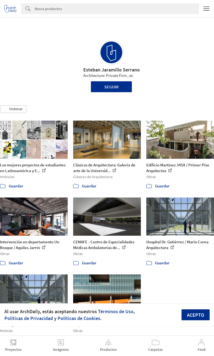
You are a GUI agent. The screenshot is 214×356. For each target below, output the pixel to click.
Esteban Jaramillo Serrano (111, 70)
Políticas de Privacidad (28, 318)
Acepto (195, 315)
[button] (13, 109)
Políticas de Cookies (79, 318)
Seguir (111, 86)
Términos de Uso (115, 311)
